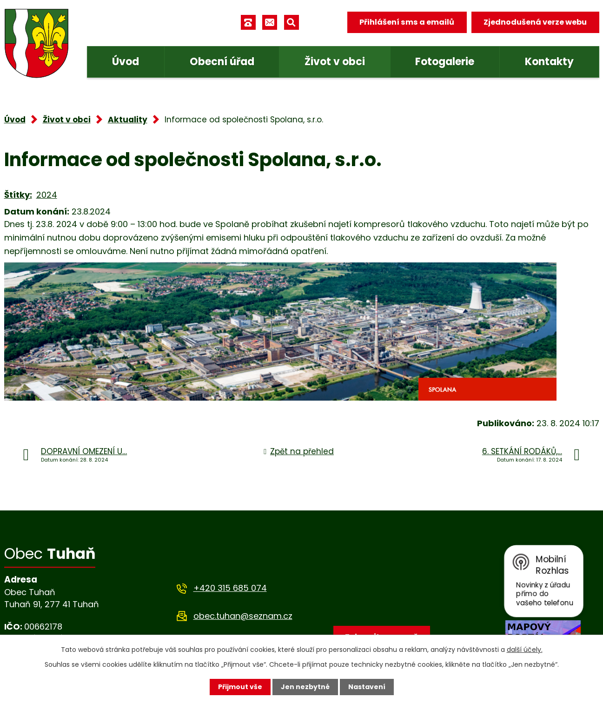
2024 (46, 195)
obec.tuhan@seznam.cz (242, 616)
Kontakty (549, 61)
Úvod (125, 61)
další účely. (525, 649)
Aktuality (127, 119)
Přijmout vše (240, 686)
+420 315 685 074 (230, 588)
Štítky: (18, 195)
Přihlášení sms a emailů (406, 22)
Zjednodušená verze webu (535, 22)
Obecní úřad (222, 61)
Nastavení (366, 686)
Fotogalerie (444, 61)
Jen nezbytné (305, 686)
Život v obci (335, 61)
